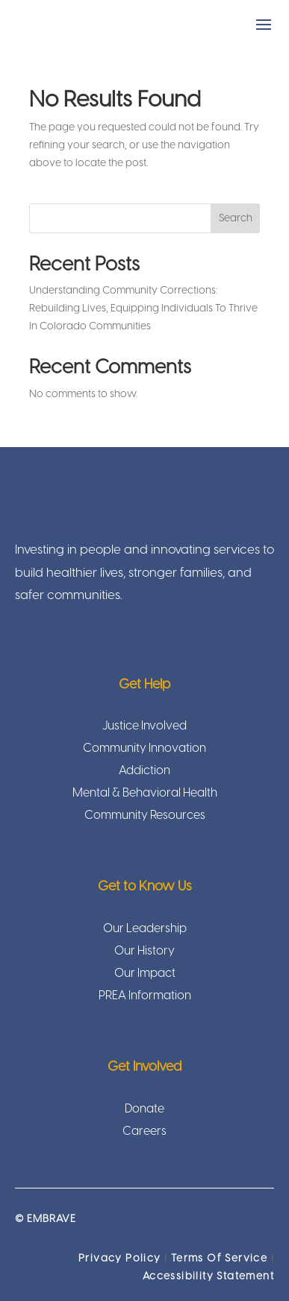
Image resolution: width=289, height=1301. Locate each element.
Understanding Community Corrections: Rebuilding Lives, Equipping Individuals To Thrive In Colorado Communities (143, 308)
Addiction (144, 771)
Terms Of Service (219, 1258)
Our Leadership (145, 929)
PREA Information (145, 996)
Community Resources (144, 816)
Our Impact (144, 974)
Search (235, 218)
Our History (144, 951)
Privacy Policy (119, 1258)
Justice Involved (144, 726)
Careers (144, 1132)
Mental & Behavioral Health (144, 794)
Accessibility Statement (208, 1276)
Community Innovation (144, 749)
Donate (144, 1109)
